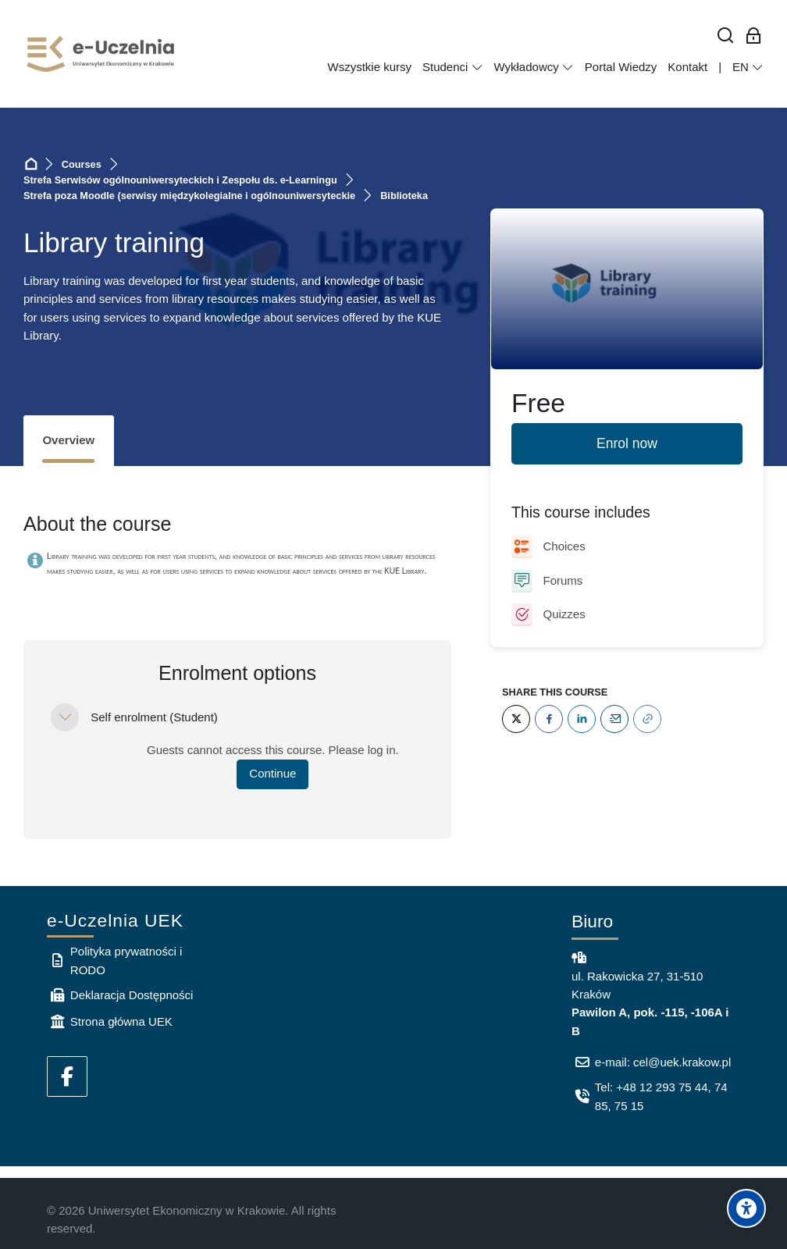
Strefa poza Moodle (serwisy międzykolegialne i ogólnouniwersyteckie (189, 195)
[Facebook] (549, 719)
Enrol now (626, 443)
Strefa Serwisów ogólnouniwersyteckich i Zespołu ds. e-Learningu (180, 180)
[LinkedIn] (582, 719)
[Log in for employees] (754, 36)
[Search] (725, 36)
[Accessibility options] (746, 1208)
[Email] (614, 719)
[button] (65, 717)
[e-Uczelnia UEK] (101, 53)
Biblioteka (404, 195)
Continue (272, 773)
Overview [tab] (68, 440)
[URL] (647, 719)
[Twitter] (516, 719)
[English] (748, 67)
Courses (81, 164)
